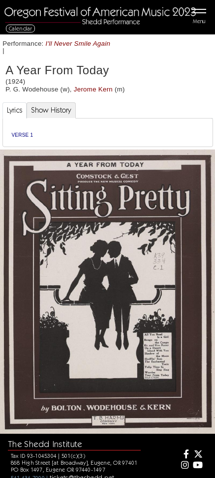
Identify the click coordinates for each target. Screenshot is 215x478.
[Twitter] (197, 454)
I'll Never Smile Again (78, 43)
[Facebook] (183, 454)
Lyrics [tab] (15, 110)
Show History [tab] (51, 110)
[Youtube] (197, 465)
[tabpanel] (108, 133)
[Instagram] (183, 465)
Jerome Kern (93, 89)
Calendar (20, 28)
